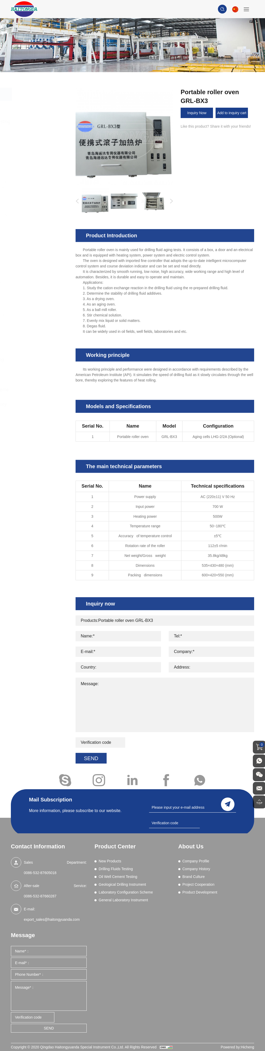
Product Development (199, 892)
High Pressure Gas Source (39, 285)
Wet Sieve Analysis (41, 275)
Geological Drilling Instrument (39, 363)
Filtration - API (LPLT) (43, 189)
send (227, 804)
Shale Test (34, 262)
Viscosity (33, 268)
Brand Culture (193, 877)
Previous (76, 201)
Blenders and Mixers (43, 142)
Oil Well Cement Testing (37, 341)
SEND (49, 1028)
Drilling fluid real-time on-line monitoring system (44, 318)
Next (170, 201)
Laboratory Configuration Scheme (42, 385)
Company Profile (195, 861)
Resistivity (34, 242)
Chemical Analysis (41, 149)
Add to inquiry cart (231, 113)
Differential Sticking (41, 168)
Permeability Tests (41, 235)
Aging (31, 135)
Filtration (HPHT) (40, 208)
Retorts (32, 248)
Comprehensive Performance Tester (37, 158)
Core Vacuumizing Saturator (38, 305)
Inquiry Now (197, 113)
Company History (196, 869)
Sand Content (37, 255)
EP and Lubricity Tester (44, 182)
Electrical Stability (40, 175)
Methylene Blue (38, 222)
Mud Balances (37, 228)
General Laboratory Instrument (40, 408)
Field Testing (36, 295)
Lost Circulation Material (45, 215)
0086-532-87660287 (40, 896)
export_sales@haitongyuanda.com (52, 919)
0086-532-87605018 (40, 873)
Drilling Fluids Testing (44, 121)
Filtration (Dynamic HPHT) (39, 198)
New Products (36, 107)
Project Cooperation (198, 884)
